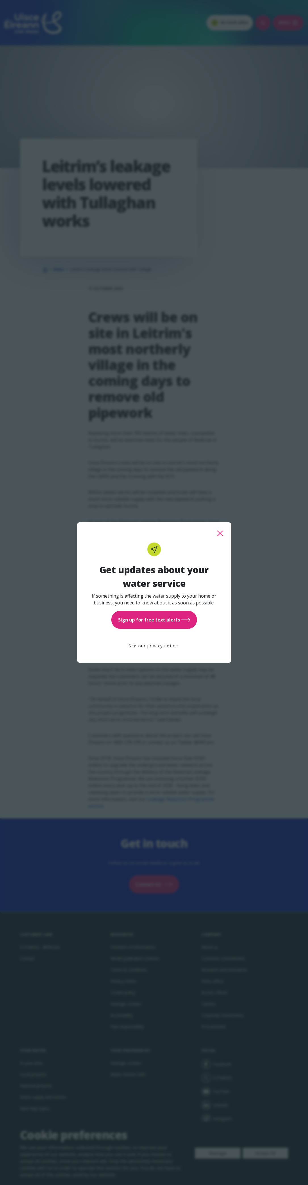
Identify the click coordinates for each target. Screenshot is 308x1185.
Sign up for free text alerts (154, 620)
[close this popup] (220, 533)
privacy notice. (163, 645)
